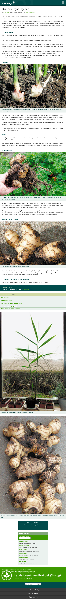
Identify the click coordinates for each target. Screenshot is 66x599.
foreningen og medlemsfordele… (26, 578)
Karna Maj (6, 12)
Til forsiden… (9, 2)
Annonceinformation (22, 571)
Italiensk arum (5, 297)
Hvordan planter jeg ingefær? (9, 306)
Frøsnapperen (22, 561)
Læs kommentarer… (27, 289)
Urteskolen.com (23, 549)
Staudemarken (23, 553)
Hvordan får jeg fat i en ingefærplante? (11, 303)
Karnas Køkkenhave (30, 12)
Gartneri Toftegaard (24, 545)
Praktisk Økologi (33, 590)
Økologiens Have (23, 557)
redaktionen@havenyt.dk (11, 571)
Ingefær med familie (6, 300)
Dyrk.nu (33, 597)
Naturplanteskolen (23, 541)
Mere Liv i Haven (33, 593)
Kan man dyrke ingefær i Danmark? (10, 308)
